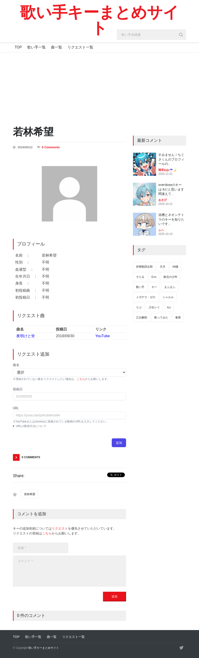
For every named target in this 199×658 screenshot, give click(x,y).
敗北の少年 (170, 277)
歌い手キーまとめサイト (99, 20)
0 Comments (51, 147)
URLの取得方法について (31, 426)
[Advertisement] (99, 87)
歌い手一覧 (36, 47)
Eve (153, 277)
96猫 (175, 266)
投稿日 (18, 389)
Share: (18, 476)
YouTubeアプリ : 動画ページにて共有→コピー (69, 426)
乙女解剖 (141, 317)
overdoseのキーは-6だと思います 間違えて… (171, 189)
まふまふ (169, 287)
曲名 (16, 365)
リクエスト (60, 528)
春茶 (178, 317)
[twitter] (181, 647)
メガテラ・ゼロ (145, 297)
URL (16, 408)
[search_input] (151, 34)
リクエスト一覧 (80, 47)
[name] (40, 548)
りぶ (139, 307)
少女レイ (154, 307)
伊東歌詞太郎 (144, 266)
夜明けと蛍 (25, 336)
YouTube (102, 336)
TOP (18, 47)
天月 (162, 266)
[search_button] (181, 34)
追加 (119, 443)
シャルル (168, 297)
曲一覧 (56, 47)
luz (169, 307)
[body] (69, 571)
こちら (81, 379)
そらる (140, 277)
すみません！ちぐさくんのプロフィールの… (171, 159)
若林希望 (29, 494)
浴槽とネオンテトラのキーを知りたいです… (171, 219)
